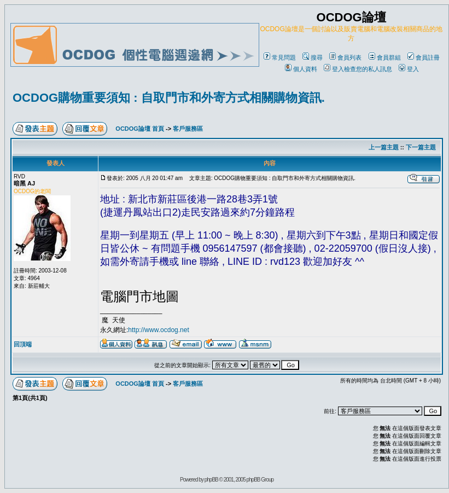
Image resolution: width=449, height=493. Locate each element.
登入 (409, 69)
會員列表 (345, 57)
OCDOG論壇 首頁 (139, 128)
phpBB (211, 480)
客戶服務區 (188, 128)
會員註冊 (423, 57)
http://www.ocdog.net (158, 330)
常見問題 (280, 57)
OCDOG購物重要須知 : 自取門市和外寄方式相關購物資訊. (169, 98)
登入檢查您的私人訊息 (358, 69)
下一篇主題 (421, 147)
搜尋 (312, 57)
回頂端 (23, 344)
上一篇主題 (384, 147)
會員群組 (385, 57)
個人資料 (301, 69)
